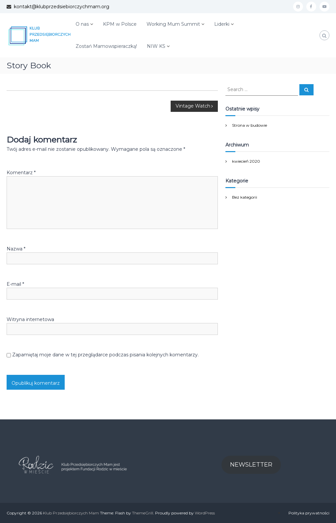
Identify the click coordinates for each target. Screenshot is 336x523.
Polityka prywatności (308, 512)
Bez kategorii (244, 197)
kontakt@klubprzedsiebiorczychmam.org (60, 7)
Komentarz (21, 173)
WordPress (205, 512)
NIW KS (156, 46)
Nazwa (16, 249)
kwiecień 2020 (246, 161)
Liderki (221, 24)
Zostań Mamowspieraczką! (106, 46)
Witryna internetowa (30, 319)
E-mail (15, 284)
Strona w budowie (249, 125)
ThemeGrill (142, 512)
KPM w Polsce (120, 24)
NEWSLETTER (251, 464)
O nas (82, 24)
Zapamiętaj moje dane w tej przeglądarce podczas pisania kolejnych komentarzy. (105, 355)
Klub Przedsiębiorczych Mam (71, 512)
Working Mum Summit (173, 24)
